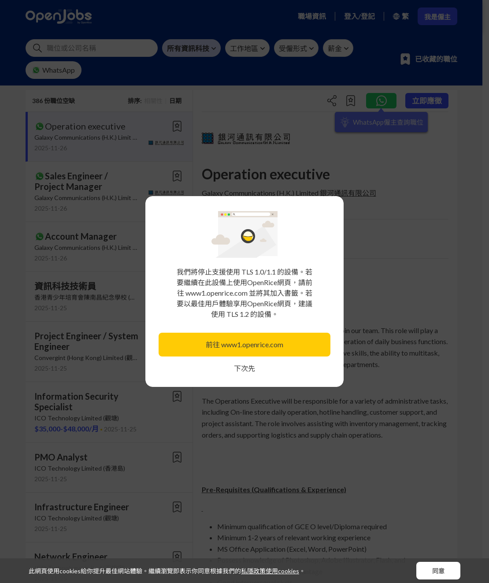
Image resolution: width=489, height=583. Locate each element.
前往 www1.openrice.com (244, 344)
